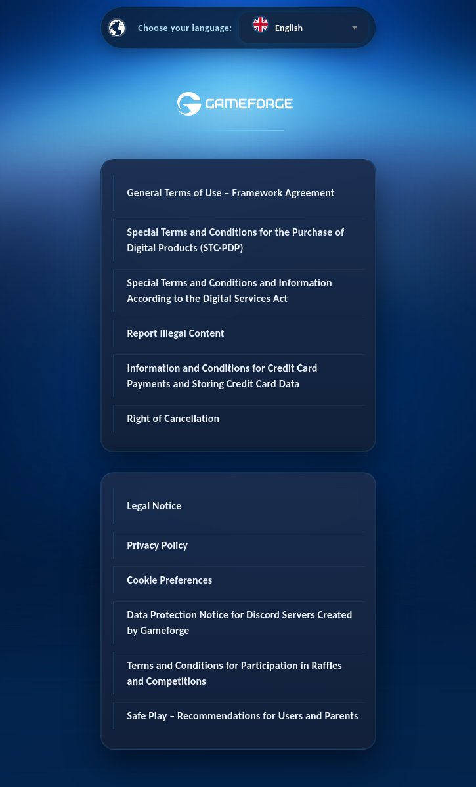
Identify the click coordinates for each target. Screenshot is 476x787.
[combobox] (303, 27)
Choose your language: (185, 27)
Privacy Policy (157, 545)
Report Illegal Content (176, 333)
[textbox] (303, 24)
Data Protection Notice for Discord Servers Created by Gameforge (240, 622)
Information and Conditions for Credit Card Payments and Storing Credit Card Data (222, 376)
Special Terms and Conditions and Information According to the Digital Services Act (229, 290)
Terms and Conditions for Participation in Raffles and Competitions (234, 673)
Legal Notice (154, 506)
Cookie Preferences (170, 580)
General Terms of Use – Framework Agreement (231, 192)
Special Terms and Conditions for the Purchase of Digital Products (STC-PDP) (236, 240)
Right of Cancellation (173, 418)
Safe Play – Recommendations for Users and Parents (242, 716)
